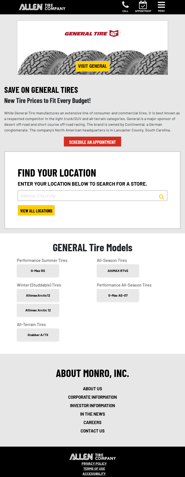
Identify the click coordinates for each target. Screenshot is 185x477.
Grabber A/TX (38, 335)
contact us (93, 430)
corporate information (92, 397)
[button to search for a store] (161, 196)
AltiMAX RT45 (118, 271)
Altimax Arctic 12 (38, 310)
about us (92, 388)
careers (92, 422)
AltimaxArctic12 (38, 295)
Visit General (92, 66)
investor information (92, 405)
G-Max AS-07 (118, 295)
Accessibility (94, 474)
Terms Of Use (94, 468)
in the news (92, 413)
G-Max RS (38, 271)
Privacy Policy (94, 463)
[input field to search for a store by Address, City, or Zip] (92, 195)
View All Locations (36, 210)
